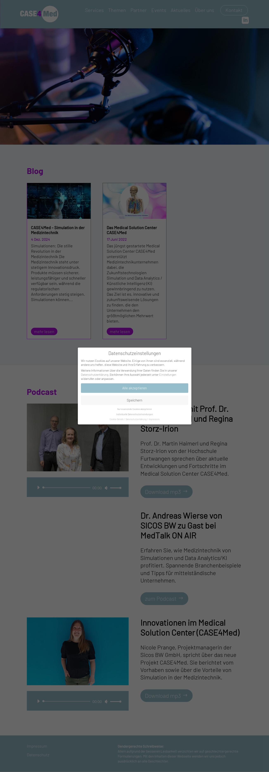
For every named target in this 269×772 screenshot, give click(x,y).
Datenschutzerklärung (94, 374)
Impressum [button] (154, 419)
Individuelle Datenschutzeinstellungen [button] (134, 414)
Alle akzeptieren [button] (134, 388)
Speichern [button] (134, 400)
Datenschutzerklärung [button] (136, 419)
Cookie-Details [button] (117, 419)
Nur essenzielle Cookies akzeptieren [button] (134, 409)
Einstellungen (167, 374)
